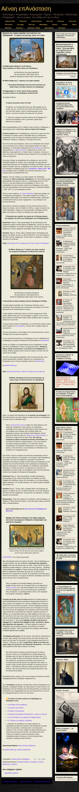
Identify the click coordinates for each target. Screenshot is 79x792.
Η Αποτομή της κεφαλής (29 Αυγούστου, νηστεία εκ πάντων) (27, 714)
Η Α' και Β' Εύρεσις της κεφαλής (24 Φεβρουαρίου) (24, 717)
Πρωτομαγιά (49, 28)
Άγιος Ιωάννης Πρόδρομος (27, 745)
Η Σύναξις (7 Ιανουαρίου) (16, 711)
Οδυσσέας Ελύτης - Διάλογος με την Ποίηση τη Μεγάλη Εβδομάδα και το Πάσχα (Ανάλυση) (66, 473)
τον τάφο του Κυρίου (19, 150)
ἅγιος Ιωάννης (11, 587)
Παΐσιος (54, 24)
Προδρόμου (45, 340)
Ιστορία (64, 24)
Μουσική (8, 28)
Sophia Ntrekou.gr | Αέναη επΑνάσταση (18, 750)
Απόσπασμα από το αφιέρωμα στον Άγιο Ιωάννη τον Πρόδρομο (28, 243)
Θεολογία (61, 21)
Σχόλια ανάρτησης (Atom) (31, 787)
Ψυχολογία (23, 21)
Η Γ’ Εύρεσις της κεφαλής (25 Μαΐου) (20, 720)
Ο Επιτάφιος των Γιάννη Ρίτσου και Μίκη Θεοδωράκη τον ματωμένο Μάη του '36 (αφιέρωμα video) (65, 344)
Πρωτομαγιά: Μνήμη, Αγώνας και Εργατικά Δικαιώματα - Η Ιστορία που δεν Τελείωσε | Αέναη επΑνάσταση (66, 283)
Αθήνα (74, 24)
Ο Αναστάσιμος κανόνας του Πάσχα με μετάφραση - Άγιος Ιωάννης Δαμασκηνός (66, 259)
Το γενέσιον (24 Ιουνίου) (15, 708)
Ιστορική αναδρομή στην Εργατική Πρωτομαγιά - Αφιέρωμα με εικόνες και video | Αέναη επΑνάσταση (66, 233)
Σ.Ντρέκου (13, 764)
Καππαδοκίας (20, 326)
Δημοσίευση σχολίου (11, 773)
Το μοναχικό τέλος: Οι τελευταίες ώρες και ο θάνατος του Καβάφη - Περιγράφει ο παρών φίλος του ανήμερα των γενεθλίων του (66, 271)
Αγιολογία (20, 762)
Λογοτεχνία (72, 21)
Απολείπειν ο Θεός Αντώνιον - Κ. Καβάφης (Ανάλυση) (69, 293)
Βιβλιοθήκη (43, 24)
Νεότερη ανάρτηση (10, 781)
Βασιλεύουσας (39, 361)
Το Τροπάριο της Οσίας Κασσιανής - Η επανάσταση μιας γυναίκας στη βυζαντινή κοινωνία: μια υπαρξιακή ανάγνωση (66, 485)
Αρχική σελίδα (10, 21)
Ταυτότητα (62, 28)
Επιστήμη (20, 24)
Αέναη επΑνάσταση (26, 8)
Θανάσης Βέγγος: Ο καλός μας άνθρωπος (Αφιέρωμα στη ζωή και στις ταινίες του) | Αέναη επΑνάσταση (66, 333)
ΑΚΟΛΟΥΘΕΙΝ (7, 557)
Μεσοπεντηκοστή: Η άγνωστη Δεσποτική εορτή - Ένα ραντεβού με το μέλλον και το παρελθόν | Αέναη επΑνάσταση (65, 49)
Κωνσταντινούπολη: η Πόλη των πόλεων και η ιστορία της (26, 371)
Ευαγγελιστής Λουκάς (18, 425)
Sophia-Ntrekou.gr (11, 365)
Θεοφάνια (34, 762)
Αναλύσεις (19, 28)
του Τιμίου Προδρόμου (27, 193)
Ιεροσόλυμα (37, 148)
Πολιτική (31, 24)
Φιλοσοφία (8, 24)
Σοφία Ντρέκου (36, 21)
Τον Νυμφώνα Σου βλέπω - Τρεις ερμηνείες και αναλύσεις (69, 518)
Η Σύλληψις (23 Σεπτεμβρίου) (17, 704)
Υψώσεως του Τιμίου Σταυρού (36, 435)
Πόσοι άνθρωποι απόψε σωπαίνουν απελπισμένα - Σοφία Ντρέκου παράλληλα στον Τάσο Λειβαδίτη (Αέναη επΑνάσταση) (65, 530)
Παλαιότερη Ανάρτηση (42, 781)
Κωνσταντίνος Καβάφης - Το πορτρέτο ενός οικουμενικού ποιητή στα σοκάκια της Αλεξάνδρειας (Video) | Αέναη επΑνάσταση (66, 320)
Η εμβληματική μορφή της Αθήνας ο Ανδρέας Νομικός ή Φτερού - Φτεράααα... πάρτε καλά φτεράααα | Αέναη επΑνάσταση (66, 247)
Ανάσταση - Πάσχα (33, 28)
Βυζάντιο (27, 762)
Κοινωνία (49, 21)
